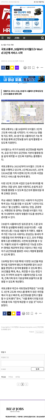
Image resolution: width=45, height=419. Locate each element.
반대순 (18, 365)
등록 (37, 357)
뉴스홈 (3, 45)
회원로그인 (5, 345)
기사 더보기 (39, 332)
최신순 (3, 365)
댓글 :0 (3, 340)
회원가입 (41, 2)
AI (24, 37)
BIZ (8, 37)
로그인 (36, 2)
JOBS (16, 37)
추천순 (10, 365)
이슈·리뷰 (10, 45)
